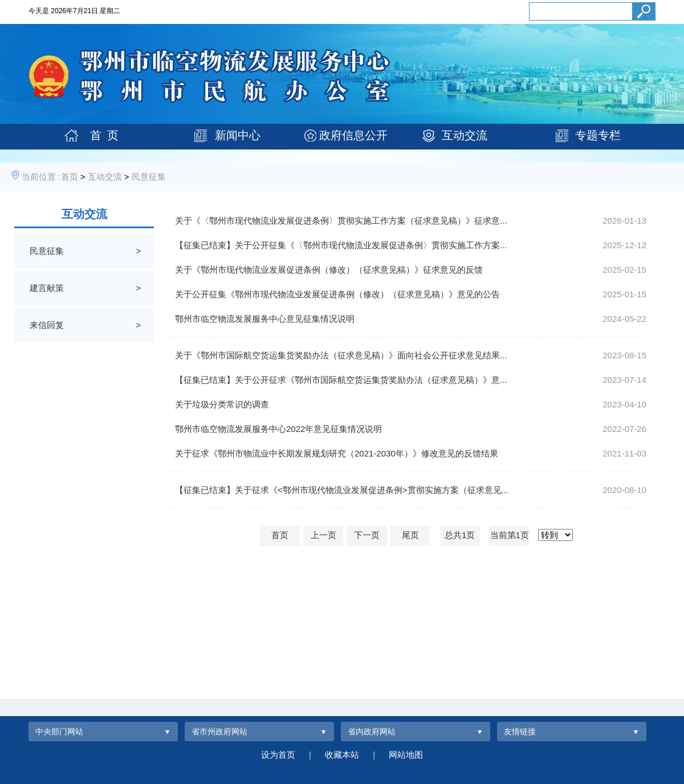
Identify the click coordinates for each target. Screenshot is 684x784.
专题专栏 (598, 135)
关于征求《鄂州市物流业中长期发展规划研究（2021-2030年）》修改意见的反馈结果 (336, 453)
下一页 (367, 535)
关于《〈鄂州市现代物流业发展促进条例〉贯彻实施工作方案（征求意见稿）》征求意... (341, 220)
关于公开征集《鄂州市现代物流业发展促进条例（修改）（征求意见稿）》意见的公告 (337, 294)
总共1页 (460, 535)
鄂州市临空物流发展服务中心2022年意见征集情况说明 (278, 429)
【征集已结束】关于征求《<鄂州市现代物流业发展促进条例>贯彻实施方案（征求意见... (341, 490)
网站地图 (406, 754)
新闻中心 (237, 135)
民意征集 (149, 176)
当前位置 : (41, 176)
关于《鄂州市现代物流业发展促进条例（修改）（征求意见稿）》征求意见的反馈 (329, 269)
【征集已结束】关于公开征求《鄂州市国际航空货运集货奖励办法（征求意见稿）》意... (341, 380)
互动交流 (464, 135)
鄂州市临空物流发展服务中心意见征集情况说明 (265, 319)
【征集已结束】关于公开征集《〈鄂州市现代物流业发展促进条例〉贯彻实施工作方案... (341, 245)
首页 (69, 176)
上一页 (323, 535)
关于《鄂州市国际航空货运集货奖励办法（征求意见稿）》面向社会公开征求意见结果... (341, 355)
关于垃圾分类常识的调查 (222, 404)
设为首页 (278, 754)
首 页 (104, 135)
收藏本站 (342, 754)
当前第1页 (509, 535)
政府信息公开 (353, 135)
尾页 (410, 535)
